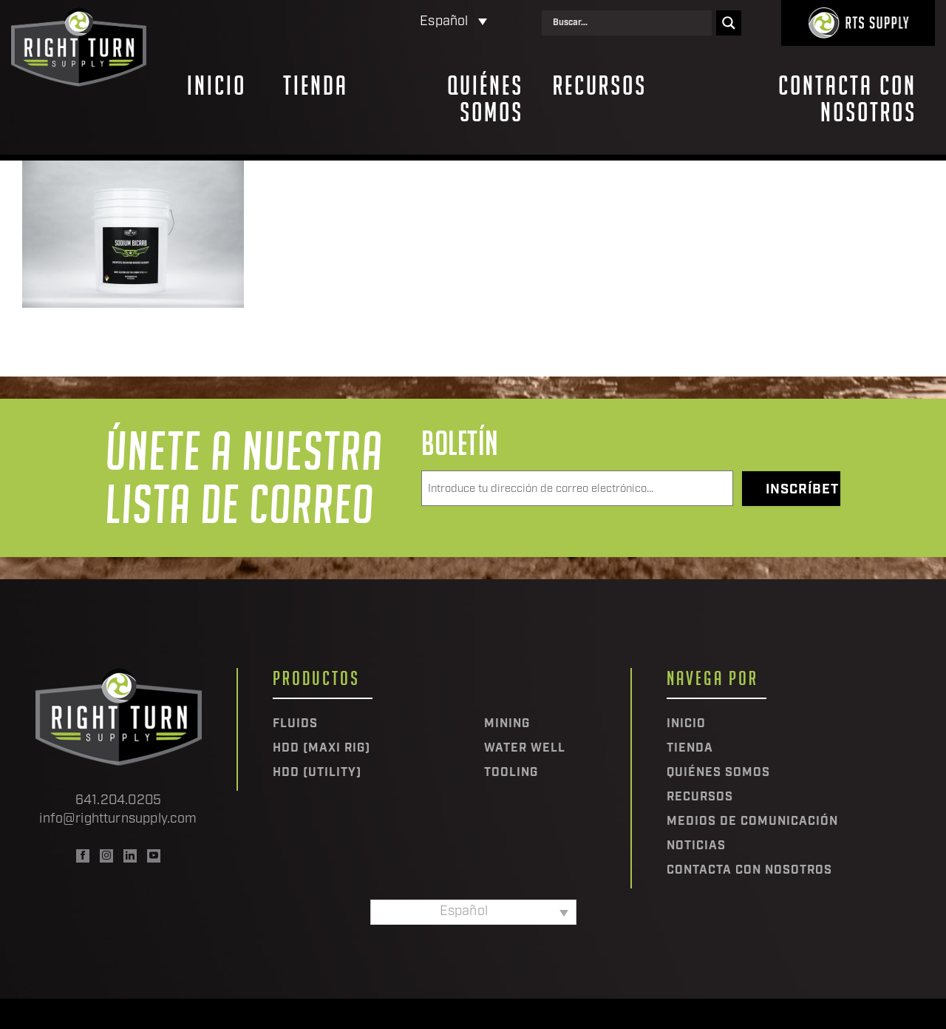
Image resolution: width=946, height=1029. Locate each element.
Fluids (295, 724)
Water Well (524, 749)
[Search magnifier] (728, 23)
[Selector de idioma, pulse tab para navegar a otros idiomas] (391, 22)
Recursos (600, 86)
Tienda (315, 86)
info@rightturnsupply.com (118, 819)
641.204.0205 (118, 801)
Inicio (216, 86)
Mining (507, 724)
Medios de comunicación (752, 822)
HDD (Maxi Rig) (321, 749)
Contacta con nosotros (847, 99)
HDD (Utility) (317, 773)
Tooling (511, 773)
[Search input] (630, 23)
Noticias (696, 846)
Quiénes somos (485, 99)
